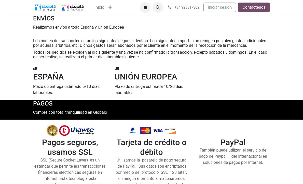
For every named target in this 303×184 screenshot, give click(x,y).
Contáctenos (254, 7)
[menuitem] (99, 7)
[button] (158, 7)
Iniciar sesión (220, 7)
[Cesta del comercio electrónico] (145, 7)
